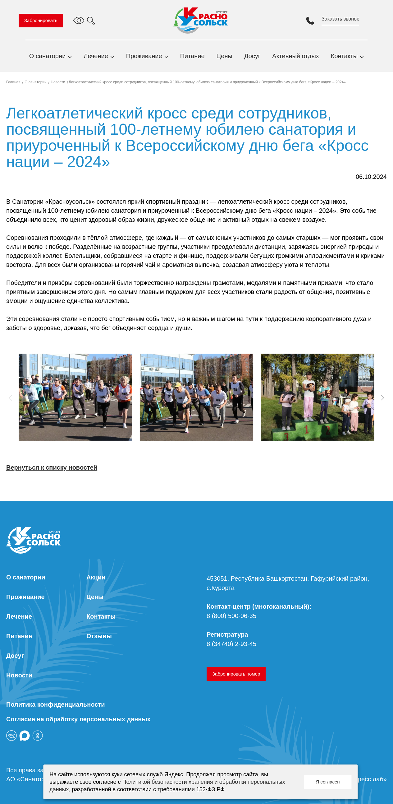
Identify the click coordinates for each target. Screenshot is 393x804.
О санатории (47, 56)
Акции (95, 577)
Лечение (96, 56)
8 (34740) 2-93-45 (231, 643)
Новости (58, 82)
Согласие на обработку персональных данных (78, 719)
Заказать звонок (340, 18)
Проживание (144, 56)
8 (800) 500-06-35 (231, 615)
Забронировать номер (236, 673)
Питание (192, 56)
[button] (382, 397)
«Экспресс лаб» (364, 779)
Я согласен (328, 781)
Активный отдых (295, 56)
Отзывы (99, 636)
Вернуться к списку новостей (51, 467)
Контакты (344, 56)
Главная (13, 82)
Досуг (252, 56)
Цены (224, 56)
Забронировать (40, 20)
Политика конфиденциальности (55, 704)
